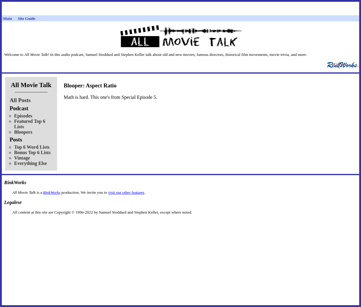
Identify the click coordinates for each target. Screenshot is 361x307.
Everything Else (30, 163)
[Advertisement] (180, 224)
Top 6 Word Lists (32, 147)
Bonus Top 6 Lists (32, 152)
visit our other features (126, 192)
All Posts (20, 100)
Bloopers (23, 132)
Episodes (23, 115)
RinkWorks (51, 192)
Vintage (22, 157)
